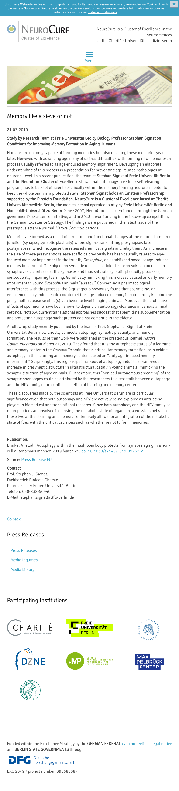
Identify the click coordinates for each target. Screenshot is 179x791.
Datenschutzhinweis (102, 12)
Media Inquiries (24, 559)
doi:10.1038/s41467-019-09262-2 (112, 451)
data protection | (136, 743)
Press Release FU (36, 459)
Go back (14, 519)
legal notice (161, 743)
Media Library (22, 569)
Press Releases (23, 550)
